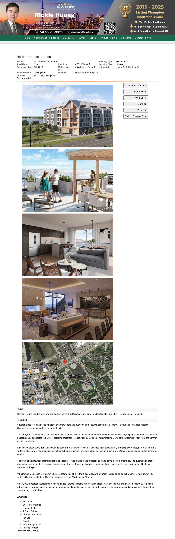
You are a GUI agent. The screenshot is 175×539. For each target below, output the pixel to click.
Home (27, 38)
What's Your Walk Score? (28, 530)
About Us (126, 38)
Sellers (93, 38)
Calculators (69, 38)
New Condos (40, 38)
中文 (149, 38)
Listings (55, 38)
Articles (104, 38)
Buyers (82, 38)
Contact (139, 38)
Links (114, 38)
